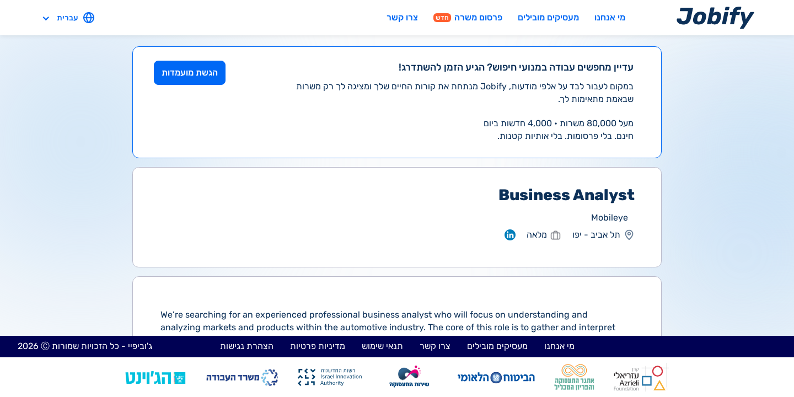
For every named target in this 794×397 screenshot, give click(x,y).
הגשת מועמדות (190, 72)
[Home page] (715, 17)
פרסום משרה (467, 17)
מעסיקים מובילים (548, 17)
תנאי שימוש (382, 346)
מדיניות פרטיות (317, 346)
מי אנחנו (609, 17)
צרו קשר (402, 17)
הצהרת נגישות (246, 346)
